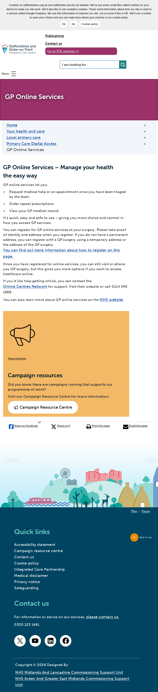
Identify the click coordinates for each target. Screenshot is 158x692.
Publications (54, 36)
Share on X (60, 426)
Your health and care (26, 131)
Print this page (98, 426)
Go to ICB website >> (63, 51)
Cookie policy (89, 24)
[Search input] (89, 64)
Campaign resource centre (38, 551)
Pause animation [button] (17, 358)
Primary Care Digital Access (32, 143)
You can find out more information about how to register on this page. (61, 253)
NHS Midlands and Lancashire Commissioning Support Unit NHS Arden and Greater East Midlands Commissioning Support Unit (72, 678)
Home (12, 125)
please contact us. (102, 617)
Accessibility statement (34, 544)
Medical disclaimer (31, 575)
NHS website (111, 299)
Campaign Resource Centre (43, 407)
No (73, 24)
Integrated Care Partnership (39, 569)
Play (134, 511)
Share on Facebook (23, 426)
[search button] (122, 64)
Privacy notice (27, 582)
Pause (146, 511)
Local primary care (24, 137)
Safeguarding (26, 588)
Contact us (53, 43)
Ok (64, 24)
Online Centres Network (25, 286)
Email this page (135, 426)
